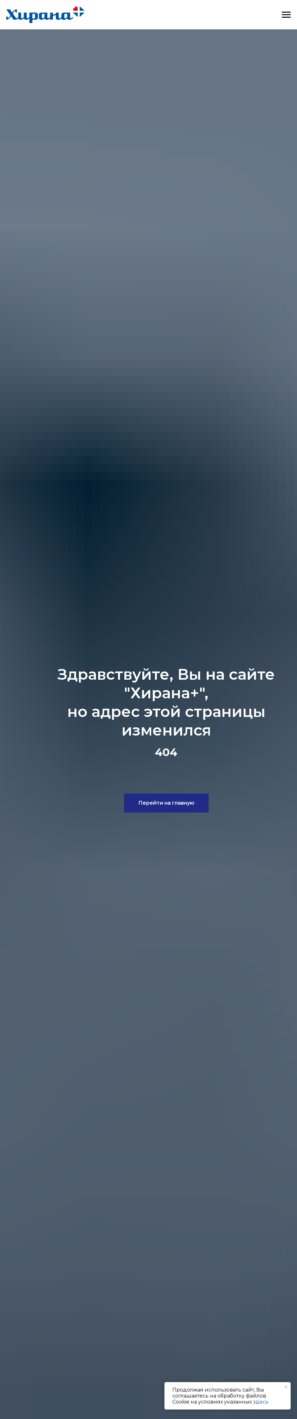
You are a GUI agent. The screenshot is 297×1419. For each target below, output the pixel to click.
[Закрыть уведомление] (286, 1387)
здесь (261, 1402)
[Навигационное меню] (286, 15)
